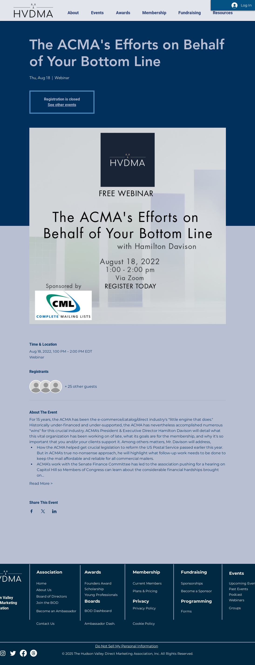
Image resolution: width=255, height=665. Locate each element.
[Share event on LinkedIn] (54, 511)
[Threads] (33, 653)
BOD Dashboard (98, 611)
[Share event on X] (43, 511)
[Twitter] (13, 653)
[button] (75, 12)
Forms (186, 611)
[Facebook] (23, 653)
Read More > (41, 483)
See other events (62, 105)
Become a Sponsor (196, 591)
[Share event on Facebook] (31, 511)
